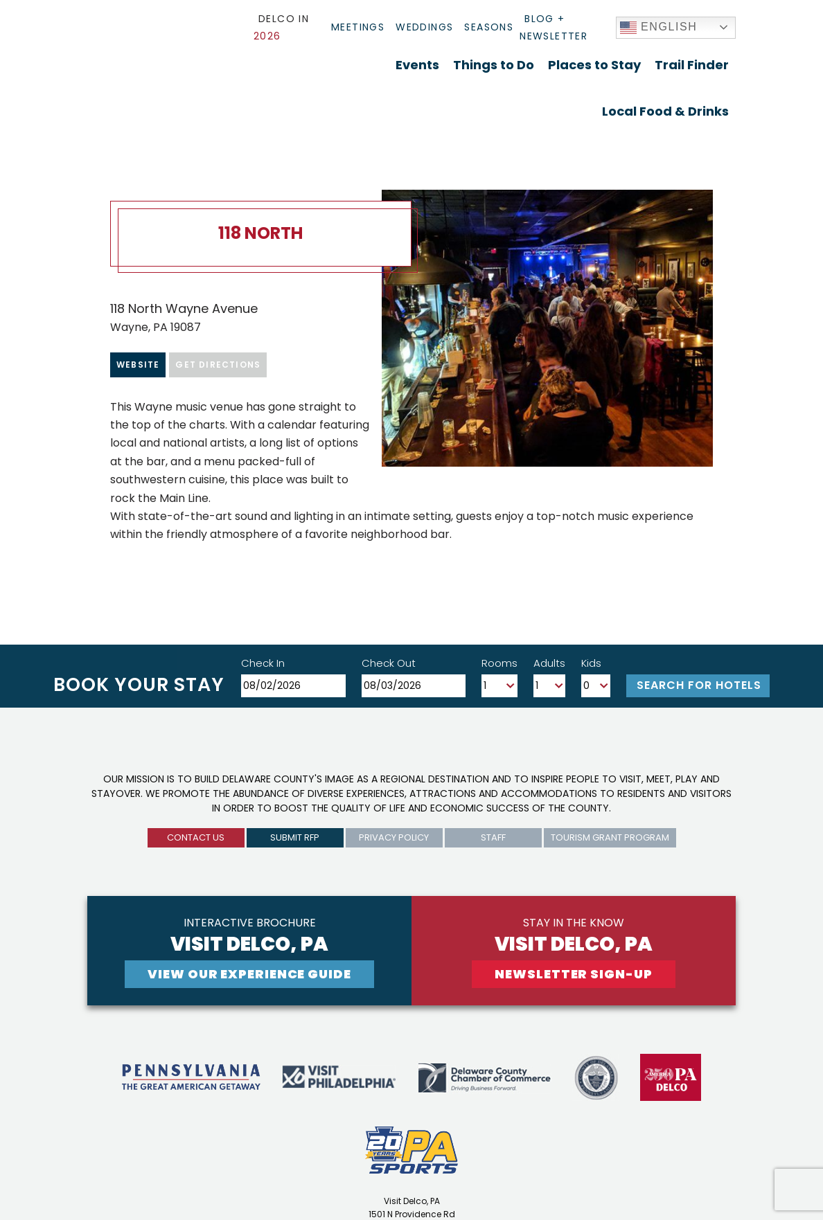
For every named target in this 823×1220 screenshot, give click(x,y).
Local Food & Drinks (665, 111)
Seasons (488, 27)
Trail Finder (692, 64)
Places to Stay (594, 64)
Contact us (195, 837)
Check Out (389, 663)
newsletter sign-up (573, 974)
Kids (591, 663)
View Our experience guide (249, 974)
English (659, 27)
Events (417, 64)
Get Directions (217, 364)
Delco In (281, 27)
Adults (549, 663)
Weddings (424, 27)
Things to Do (493, 64)
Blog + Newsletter (553, 27)
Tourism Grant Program (610, 837)
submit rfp (294, 837)
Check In (263, 663)
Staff (493, 837)
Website (137, 364)
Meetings (357, 27)
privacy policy (394, 837)
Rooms (499, 663)
